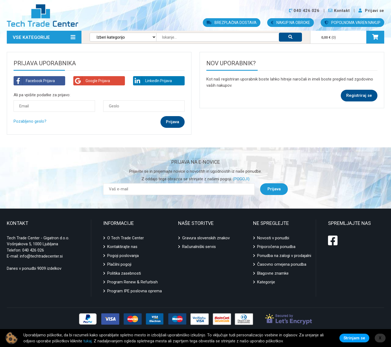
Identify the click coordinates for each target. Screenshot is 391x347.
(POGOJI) (241, 178)
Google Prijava (92, 80)
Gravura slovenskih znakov (206, 238)
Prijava (274, 189)
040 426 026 (33, 250)
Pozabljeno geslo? (30, 121)
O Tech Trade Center (125, 238)
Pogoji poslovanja (123, 255)
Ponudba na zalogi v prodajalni (284, 255)
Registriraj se (359, 95)
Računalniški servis (199, 246)
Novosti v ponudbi (273, 238)
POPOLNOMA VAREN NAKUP (352, 22)
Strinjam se (354, 338)
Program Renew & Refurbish (132, 282)
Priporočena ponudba (276, 246)
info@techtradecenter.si (41, 256)
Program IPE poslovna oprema (134, 291)
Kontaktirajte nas (122, 246)
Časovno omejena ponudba (281, 264)
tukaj (87, 341)
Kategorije (266, 282)
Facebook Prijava (34, 80)
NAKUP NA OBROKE (290, 22)
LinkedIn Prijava (152, 80)
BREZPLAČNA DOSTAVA (232, 22)
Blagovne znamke (273, 273)
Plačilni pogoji (119, 264)
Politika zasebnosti (124, 273)
